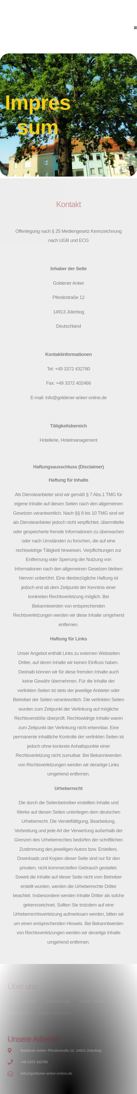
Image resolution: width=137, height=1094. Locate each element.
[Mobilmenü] (135, 28)
